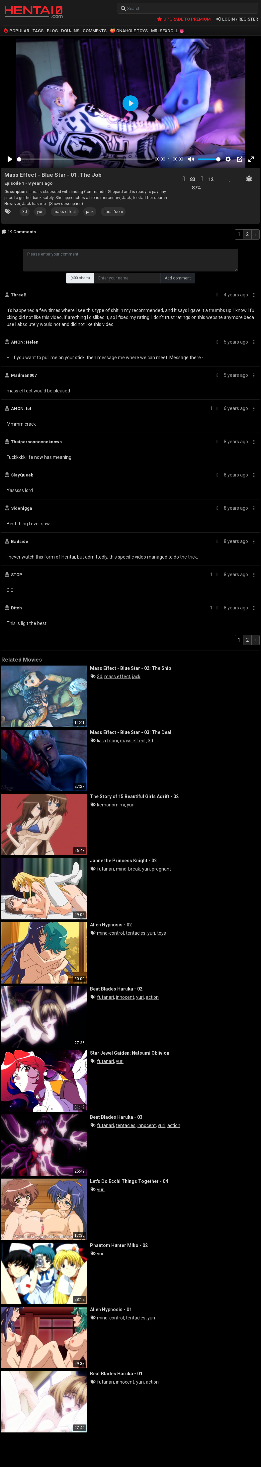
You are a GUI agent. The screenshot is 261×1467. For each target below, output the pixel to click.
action (152, 997)
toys (161, 933)
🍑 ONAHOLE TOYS (129, 30)
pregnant (161, 869)
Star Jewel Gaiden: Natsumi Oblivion (129, 1053)
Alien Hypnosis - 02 (111, 924)
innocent (125, 997)
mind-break (128, 869)
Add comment (178, 278)
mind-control (110, 933)
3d (24, 211)
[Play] (10, 159)
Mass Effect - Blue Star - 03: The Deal (130, 732)
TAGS (38, 30)
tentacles (135, 933)
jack (90, 211)
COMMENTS (95, 30)
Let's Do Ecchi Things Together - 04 (129, 1181)
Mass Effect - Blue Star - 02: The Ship (130, 668)
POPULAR (16, 30)
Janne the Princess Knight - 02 (123, 860)
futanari (105, 869)
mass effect (64, 211)
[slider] (84, 159)
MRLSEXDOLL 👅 (167, 30)
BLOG (52, 30)
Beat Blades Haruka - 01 (116, 1373)
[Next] (255, 234)
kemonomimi (111, 804)
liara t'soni (113, 211)
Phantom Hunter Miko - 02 (119, 1245)
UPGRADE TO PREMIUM (183, 19)
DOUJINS (70, 30)
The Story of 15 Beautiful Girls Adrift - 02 (134, 796)
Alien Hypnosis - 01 (111, 1309)
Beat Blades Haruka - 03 (116, 1117)
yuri (40, 211)
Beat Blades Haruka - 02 (116, 989)
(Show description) (66, 203)
